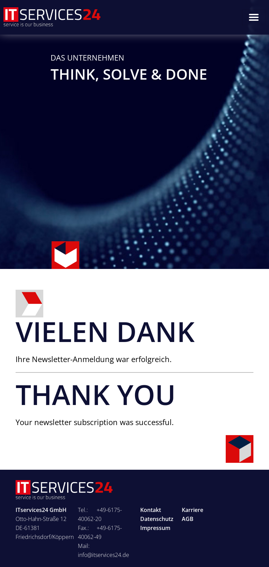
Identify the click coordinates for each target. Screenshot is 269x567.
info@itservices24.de (103, 555)
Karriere (192, 510)
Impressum (155, 528)
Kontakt (150, 510)
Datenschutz (156, 519)
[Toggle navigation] (254, 17)
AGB (188, 519)
